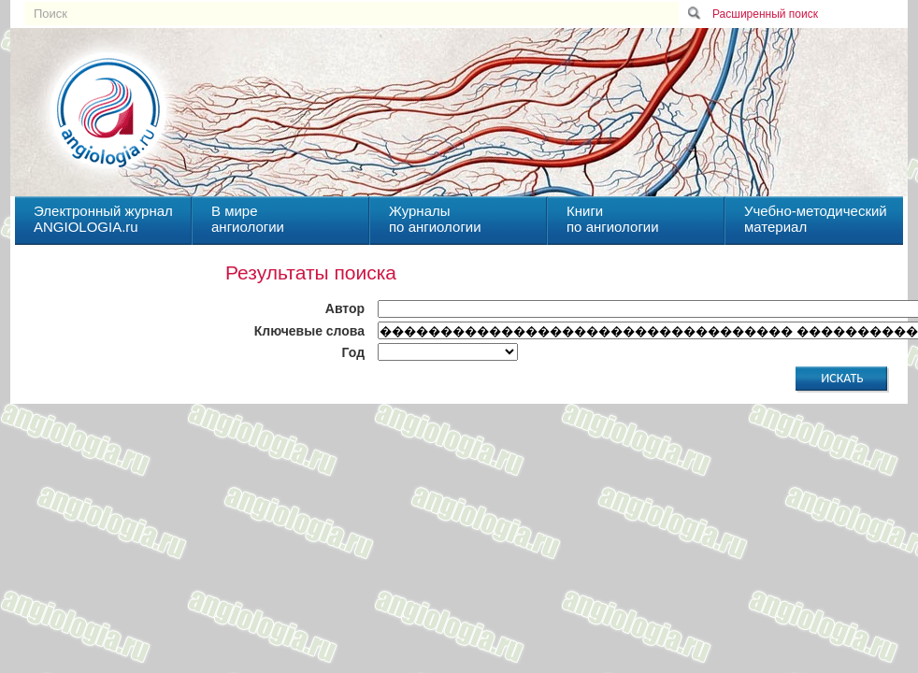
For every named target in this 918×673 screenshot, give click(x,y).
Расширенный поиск (765, 14)
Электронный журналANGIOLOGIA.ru (103, 219)
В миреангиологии (247, 219)
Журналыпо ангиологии (435, 219)
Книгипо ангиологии (613, 219)
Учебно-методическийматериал (815, 219)
